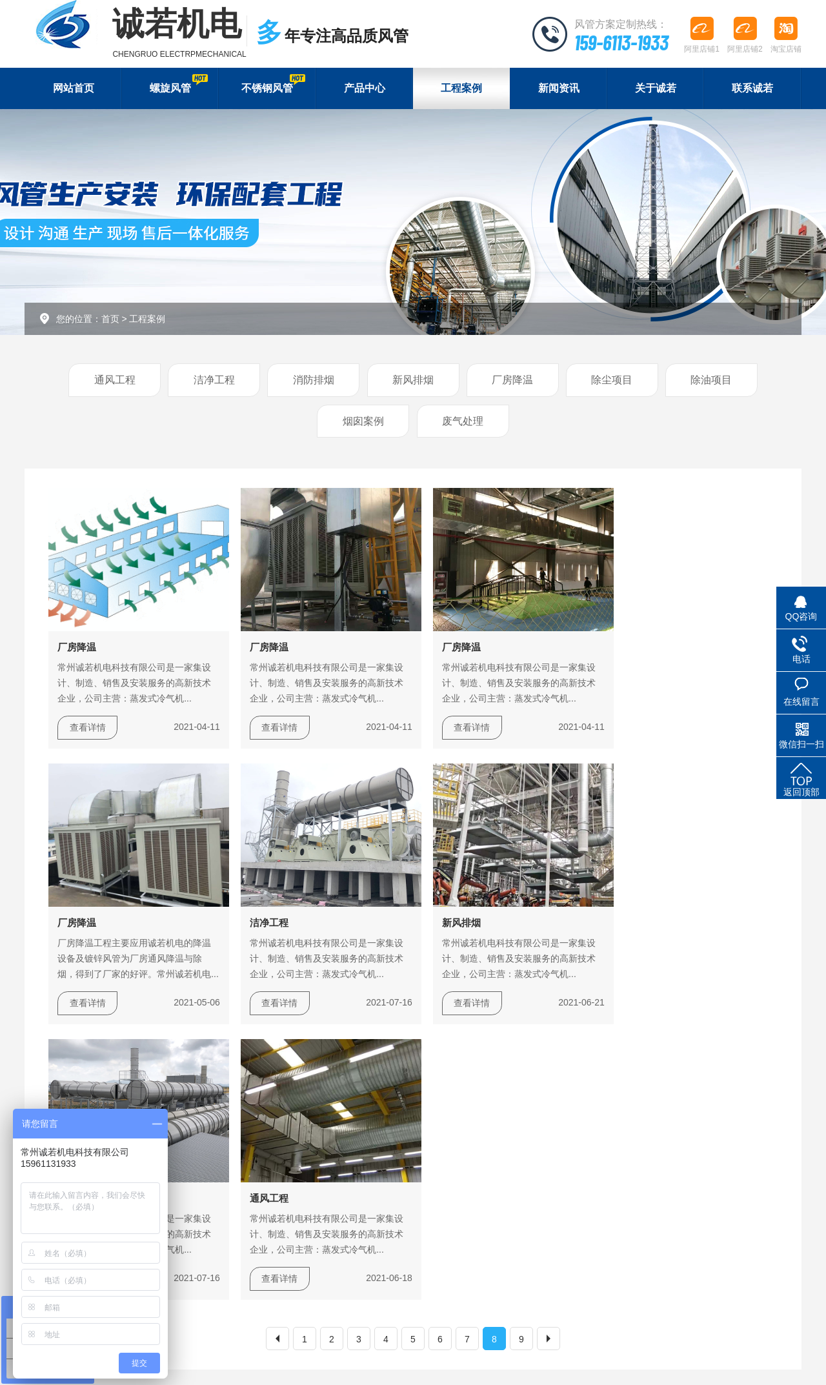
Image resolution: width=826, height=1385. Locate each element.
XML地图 (408, 1360)
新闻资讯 (558, 88)
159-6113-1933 (619, 42)
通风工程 (115, 381)
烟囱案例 (363, 422)
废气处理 (462, 422)
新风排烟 (413, 381)
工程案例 (461, 88)
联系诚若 (752, 88)
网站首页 (73, 88)
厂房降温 (512, 381)
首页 (110, 319)
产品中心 (364, 88)
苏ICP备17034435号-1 (340, 1360)
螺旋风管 (179, 84)
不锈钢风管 (273, 84)
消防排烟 (313, 381)
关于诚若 (655, 88)
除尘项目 (611, 381)
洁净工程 (214, 381)
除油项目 (711, 381)
